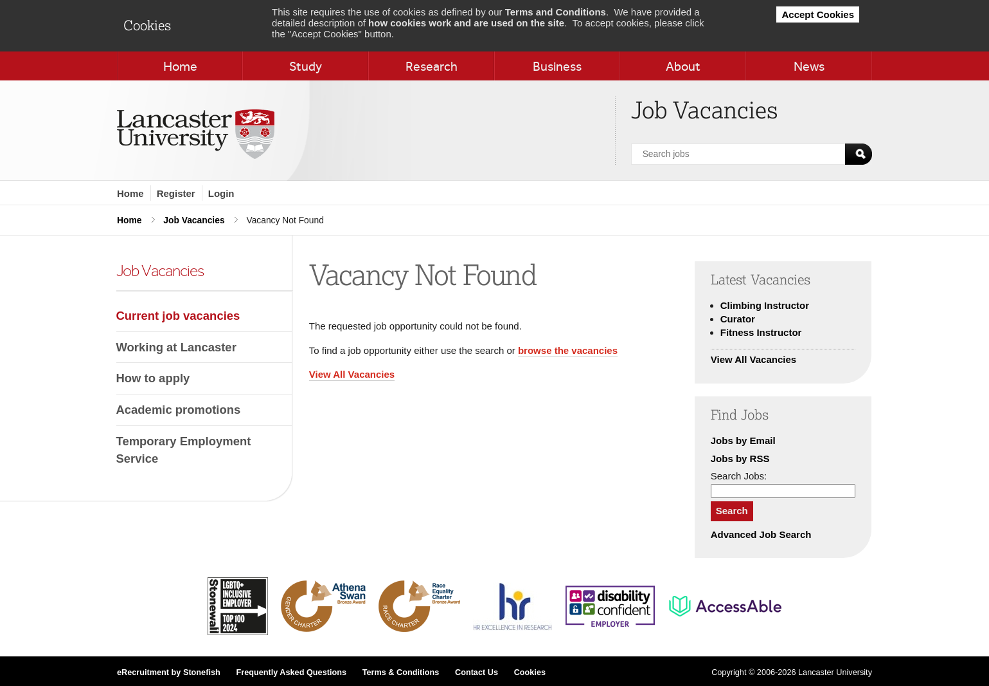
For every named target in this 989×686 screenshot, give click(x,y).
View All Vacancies (352, 374)
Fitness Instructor (761, 332)
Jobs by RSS (740, 458)
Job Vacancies (193, 220)
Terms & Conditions (401, 672)
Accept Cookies (817, 14)
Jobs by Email (743, 440)
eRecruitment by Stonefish (168, 672)
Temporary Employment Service (183, 450)
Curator (737, 318)
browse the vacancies (568, 350)
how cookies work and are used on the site (466, 22)
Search (732, 510)
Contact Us (476, 672)
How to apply (153, 378)
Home (130, 193)
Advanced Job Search (761, 534)
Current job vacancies (178, 315)
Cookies (530, 672)
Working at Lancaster (176, 347)
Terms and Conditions (555, 11)
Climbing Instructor (764, 305)
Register (176, 193)
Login (221, 193)
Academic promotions (178, 409)
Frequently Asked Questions (291, 672)
